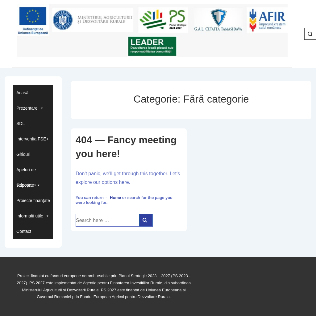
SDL (20, 123)
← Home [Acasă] (113, 197)
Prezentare (30, 108)
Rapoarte (28, 185)
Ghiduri (23, 154)
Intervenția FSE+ (32, 138)
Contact (23, 231)
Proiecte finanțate (33, 200)
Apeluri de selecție (26, 172)
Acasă (22, 92)
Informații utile (32, 216)
